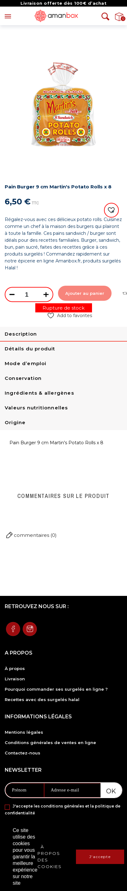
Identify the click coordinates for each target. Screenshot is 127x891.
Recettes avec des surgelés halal (42, 699)
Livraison (15, 678)
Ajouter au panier (84, 293)
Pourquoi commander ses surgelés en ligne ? (56, 689)
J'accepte (100, 856)
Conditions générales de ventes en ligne (50, 742)
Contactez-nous (22, 752)
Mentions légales (24, 732)
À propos (15, 668)
